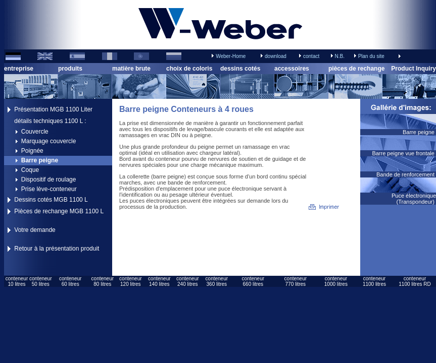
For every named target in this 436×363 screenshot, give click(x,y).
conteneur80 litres (102, 281)
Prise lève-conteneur (49, 189)
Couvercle (35, 131)
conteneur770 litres (295, 281)
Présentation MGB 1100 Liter (53, 109)
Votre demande (34, 229)
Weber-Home (231, 56)
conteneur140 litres (159, 281)
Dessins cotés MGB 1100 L (50, 199)
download (275, 56)
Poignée (32, 150)
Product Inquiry (413, 68)
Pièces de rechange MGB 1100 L (59, 211)
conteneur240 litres (187, 281)
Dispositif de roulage (48, 179)
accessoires (291, 68)
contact (311, 56)
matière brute (131, 68)
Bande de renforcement (406, 174)
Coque (30, 169)
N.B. (339, 56)
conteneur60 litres (70, 281)
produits (70, 68)
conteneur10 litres (17, 281)
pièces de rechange (356, 68)
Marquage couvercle (48, 141)
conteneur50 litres (40, 281)
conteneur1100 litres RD (414, 281)
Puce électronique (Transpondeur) (414, 199)
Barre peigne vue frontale (404, 153)
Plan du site (371, 56)
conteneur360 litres (217, 281)
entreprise (18, 68)
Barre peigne (39, 160)
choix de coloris (189, 68)
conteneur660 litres (253, 281)
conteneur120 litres (130, 281)
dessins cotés (240, 68)
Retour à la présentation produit (56, 248)
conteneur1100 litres (374, 281)
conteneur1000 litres (336, 281)
